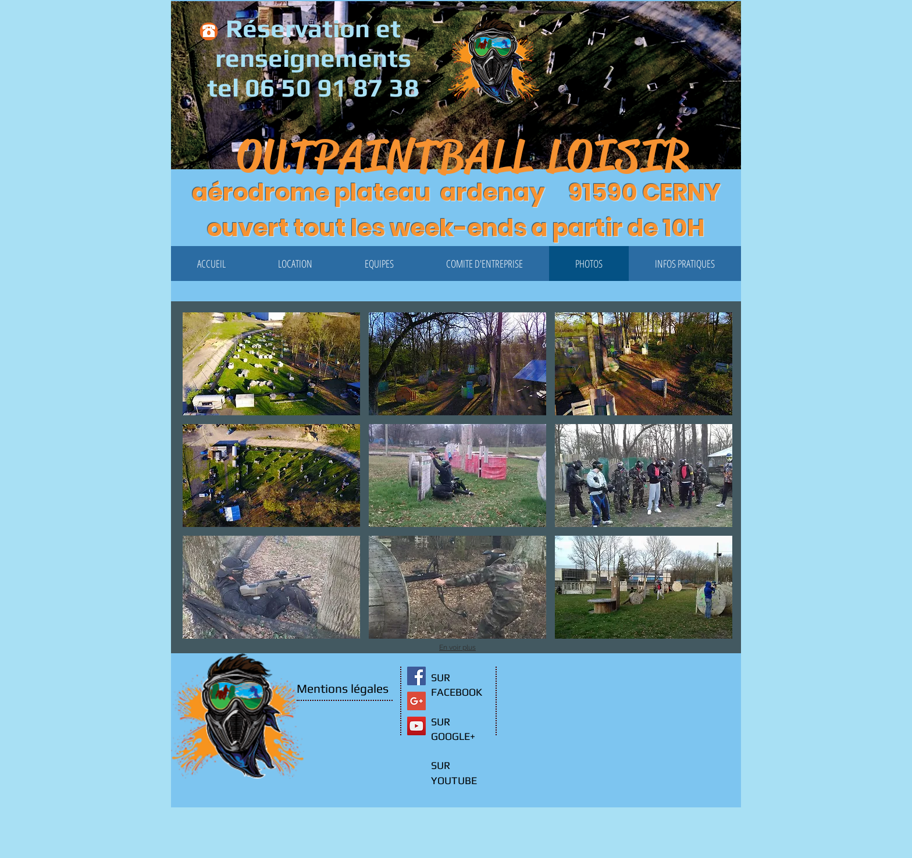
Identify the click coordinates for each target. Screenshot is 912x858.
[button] (721, 134)
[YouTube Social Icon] (416, 726)
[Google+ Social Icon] (416, 701)
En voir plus (457, 647)
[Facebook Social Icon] (416, 676)
